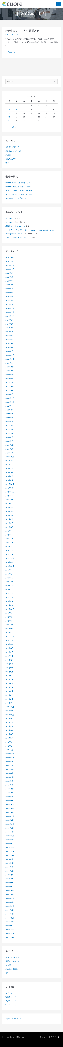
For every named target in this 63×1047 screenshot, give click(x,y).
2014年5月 (9, 586)
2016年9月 (9, 496)
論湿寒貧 (8, 226)
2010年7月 (9, 726)
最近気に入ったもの (13, 151)
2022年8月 (9, 414)
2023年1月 (9, 394)
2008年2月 (9, 840)
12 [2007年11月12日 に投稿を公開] (9, 113)
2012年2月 (9, 652)
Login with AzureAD (13, 1019)
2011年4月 (9, 691)
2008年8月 (9, 816)
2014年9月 (9, 570)
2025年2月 (9, 300)
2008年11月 (9, 804)
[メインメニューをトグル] (58, 4)
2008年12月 (9, 801)
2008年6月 (9, 824)
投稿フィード (10, 997)
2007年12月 (9, 847)
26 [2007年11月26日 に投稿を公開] (9, 121)
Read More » (13, 51)
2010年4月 (9, 738)
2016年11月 (9, 488)
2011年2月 (9, 699)
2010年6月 (9, 730)
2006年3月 (9, 918)
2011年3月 (9, 695)
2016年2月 (9, 515)
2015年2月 (9, 550)
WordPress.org (11, 1005)
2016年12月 (9, 484)
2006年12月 (9, 883)
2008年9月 (9, 812)
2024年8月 (9, 324)
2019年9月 (9, 465)
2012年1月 (9, 656)
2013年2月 (9, 629)
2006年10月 (9, 890)
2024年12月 (9, 308)
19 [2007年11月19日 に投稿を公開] (9, 117)
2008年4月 (9, 832)
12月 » (13, 127)
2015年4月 (9, 543)
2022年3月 (9, 433)
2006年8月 (9, 898)
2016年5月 (9, 504)
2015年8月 (9, 527)
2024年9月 (9, 320)
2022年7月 (9, 418)
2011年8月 (9, 676)
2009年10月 (9, 762)
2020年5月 (9, 449)
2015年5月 (9, 539)
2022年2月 (9, 437)
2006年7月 (9, 902)
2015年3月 (9, 547)
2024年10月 (9, 316)
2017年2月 (9, 476)
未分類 (8, 155)
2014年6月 (9, 582)
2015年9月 (9, 523)
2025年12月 (9, 265)
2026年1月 (9, 261)
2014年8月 (9, 574)
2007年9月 (9, 859)
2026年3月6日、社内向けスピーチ (18, 183)
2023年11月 (9, 359)
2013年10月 (9, 609)
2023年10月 (9, 363)
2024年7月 (9, 328)
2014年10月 (9, 566)
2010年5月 (9, 734)
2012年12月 (9, 637)
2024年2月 (9, 347)
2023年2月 (9, 390)
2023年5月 (9, 379)
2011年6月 (9, 683)
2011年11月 (9, 664)
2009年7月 (9, 773)
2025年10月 (9, 269)
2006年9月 (9, 894)
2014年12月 (9, 558)
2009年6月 (9, 777)
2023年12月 (9, 355)
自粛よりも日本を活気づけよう (17, 237)
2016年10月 (9, 492)
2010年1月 (9, 750)
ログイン (8, 993)
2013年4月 (9, 621)
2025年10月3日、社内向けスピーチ (19, 194)
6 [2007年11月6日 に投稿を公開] (16, 109)
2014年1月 (9, 601)
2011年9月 (9, 672)
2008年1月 (9, 844)
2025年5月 (9, 289)
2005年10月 (9, 937)
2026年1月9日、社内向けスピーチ (18, 187)
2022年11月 (9, 402)
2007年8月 (9, 863)
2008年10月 (9, 808)
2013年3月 (9, 625)
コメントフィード (12, 1001)
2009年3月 (9, 789)
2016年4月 (9, 507)
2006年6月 (9, 906)
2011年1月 (9, 703)
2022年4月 (9, 429)
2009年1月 (9, 797)
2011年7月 (9, 679)
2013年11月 (9, 605)
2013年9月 (9, 613)
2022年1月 (9, 441)
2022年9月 (9, 410)
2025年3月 (9, 297)
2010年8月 (9, 722)
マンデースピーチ (11, 34)
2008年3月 (9, 836)
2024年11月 (9, 312)
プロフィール (54, 1037)
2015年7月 (9, 531)
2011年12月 (9, 660)
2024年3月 (9, 343)
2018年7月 (9, 468)
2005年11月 (9, 933)
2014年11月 (9, 562)
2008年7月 (9, 820)
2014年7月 (9, 578)
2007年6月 (9, 871)
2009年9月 (9, 765)
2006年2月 (9, 922)
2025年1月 (9, 304)
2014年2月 (9, 597)
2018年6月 (9, 472)
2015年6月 (9, 535)
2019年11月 (9, 461)
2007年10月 (9, 855)
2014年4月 (9, 590)
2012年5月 (9, 640)
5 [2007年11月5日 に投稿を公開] (9, 109)
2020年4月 (9, 453)
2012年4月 (9, 644)
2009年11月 (9, 758)
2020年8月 (9, 445)
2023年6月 (9, 375)
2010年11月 (9, 711)
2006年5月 (9, 910)
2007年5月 (9, 875)
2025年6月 (9, 285)
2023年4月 (9, 382)
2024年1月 (9, 351)
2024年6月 (9, 332)
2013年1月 (9, 633)
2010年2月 (9, 746)
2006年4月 (9, 914)
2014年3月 (9, 594)
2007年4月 (9, 879)
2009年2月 (9, 793)
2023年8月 (9, 367)
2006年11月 (9, 887)
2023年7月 (9, 371)
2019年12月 (9, 457)
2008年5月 (9, 828)
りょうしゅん (20, 226)
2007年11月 (9, 851)
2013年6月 (9, 617)
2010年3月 (9, 742)
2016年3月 (9, 511)
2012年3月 (9, 648)
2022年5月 (9, 425)
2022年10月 (9, 406)
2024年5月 (9, 336)
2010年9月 (9, 719)
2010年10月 (9, 715)
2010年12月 (9, 707)
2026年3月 (9, 257)
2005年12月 (9, 929)
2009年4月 (9, 785)
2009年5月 (9, 781)
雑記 (7, 163)
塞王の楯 (8, 218)
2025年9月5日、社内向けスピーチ (18, 198)
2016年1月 (9, 519)
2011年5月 (9, 687)
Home (42, 1037)
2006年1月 (9, 926)
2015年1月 (9, 554)
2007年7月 (9, 867)
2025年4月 (9, 293)
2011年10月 (9, 668)
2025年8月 (9, 277)
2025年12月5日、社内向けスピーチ (18, 190)
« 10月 (7, 127)
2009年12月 (9, 754)
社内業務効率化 (11, 159)
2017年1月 (9, 480)
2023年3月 (9, 386)
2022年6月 (9, 422)
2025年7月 (9, 281)
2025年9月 (9, 273)
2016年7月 (9, 500)
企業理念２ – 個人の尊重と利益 (23, 30)
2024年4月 (9, 340)
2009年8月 (9, 769)
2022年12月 (9, 398)
